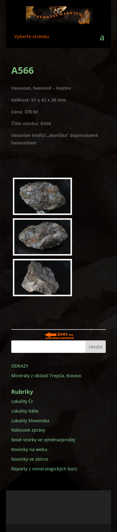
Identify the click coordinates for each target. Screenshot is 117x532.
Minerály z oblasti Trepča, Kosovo (46, 376)
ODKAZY (19, 366)
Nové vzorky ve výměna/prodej (43, 440)
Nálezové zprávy (28, 430)
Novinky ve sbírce (29, 459)
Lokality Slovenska (30, 421)
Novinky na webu (29, 449)
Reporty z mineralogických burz (44, 469)
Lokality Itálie (25, 411)
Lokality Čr (22, 401)
